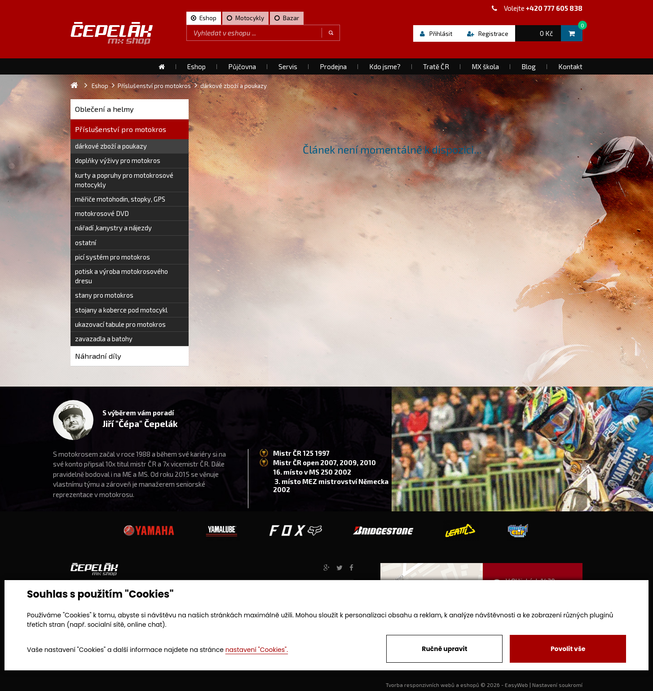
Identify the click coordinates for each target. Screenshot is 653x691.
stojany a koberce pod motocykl (121, 310)
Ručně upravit (444, 648)
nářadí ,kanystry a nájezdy (113, 228)
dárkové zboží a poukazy (111, 146)
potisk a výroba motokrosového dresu (121, 276)
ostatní (85, 242)
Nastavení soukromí (557, 685)
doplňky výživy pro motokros (117, 160)
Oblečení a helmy (104, 109)
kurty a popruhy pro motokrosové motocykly (124, 180)
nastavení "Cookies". (256, 649)
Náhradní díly (98, 356)
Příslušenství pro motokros (120, 129)
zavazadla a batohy (103, 338)
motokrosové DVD (102, 213)
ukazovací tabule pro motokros (120, 324)
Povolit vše (568, 648)
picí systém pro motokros (112, 257)
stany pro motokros (104, 295)
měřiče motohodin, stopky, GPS (120, 199)
